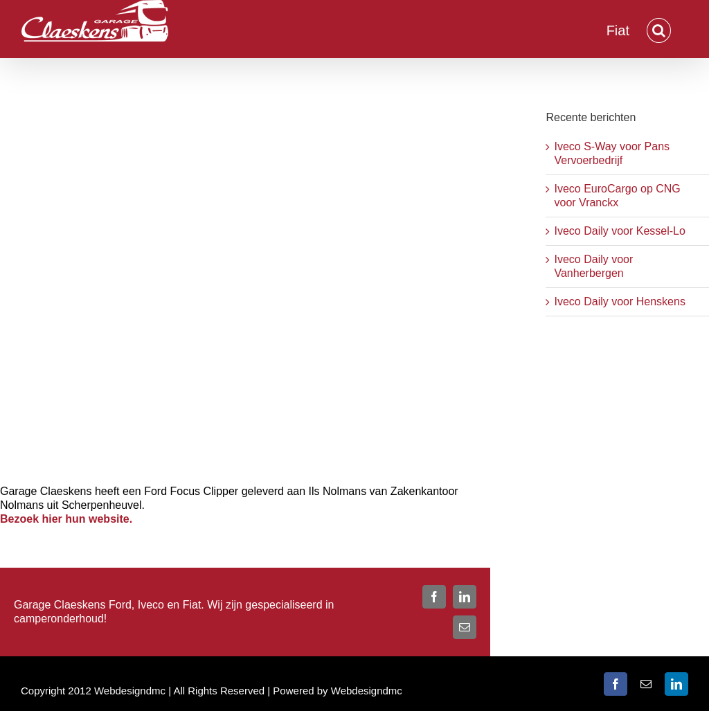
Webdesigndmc (366, 690)
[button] (659, 29)
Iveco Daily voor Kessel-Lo (619, 231)
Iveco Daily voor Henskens (619, 301)
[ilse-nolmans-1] (245, 280)
